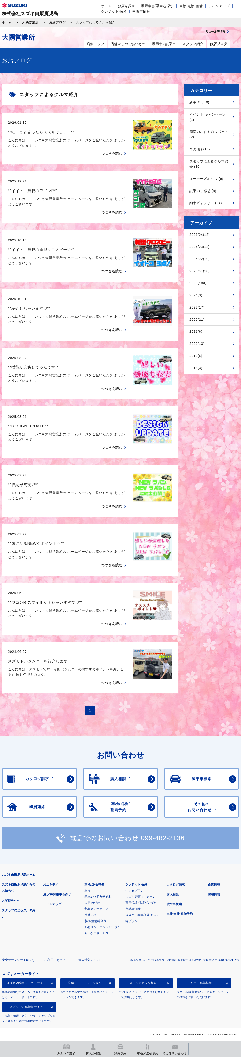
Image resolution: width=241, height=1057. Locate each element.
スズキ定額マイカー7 (139, 896)
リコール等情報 (201, 983)
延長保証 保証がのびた (141, 902)
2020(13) (196, 343)
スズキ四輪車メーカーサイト (26, 983)
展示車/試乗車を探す (157, 6)
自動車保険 (133, 909)
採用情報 (214, 894)
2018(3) (195, 368)
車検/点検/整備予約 (180, 914)
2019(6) (195, 356)
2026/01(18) (199, 271)
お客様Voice (10, 900)
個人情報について (90, 960)
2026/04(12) (199, 234)
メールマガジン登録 (143, 983)
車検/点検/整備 (190, 6)
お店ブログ (57, 22)
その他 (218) (199, 149)
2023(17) (196, 307)
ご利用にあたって (56, 960)
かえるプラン (134, 890)
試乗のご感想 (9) (202, 191)
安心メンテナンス (96, 909)
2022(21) (196, 319)
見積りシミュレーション (84, 983)
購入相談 (173, 894)
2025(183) (198, 283)
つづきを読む (111, 153)
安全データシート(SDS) (18, 960)
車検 (87, 890)
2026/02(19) (199, 259)
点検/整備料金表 (95, 921)
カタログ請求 (176, 884)
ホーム (106, 6)
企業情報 (214, 884)
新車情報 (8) (199, 102)
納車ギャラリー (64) (205, 203)
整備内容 (90, 915)
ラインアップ (219, 6)
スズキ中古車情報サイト (26, 1007)
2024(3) (195, 295)
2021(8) (195, 331)
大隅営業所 (30, 22)
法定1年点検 (92, 902)
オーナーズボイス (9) (206, 179)
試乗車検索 (174, 904)
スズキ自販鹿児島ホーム (18, 874)
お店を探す (126, 6)
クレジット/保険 (113, 11)
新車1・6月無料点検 (98, 896)
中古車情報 (141, 11)
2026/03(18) (199, 247)
